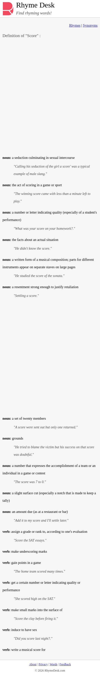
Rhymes (74, 25)
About (33, 664)
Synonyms (90, 25)
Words (53, 664)
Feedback (65, 664)
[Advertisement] (50, 96)
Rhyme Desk (35, 5)
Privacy (43, 664)
